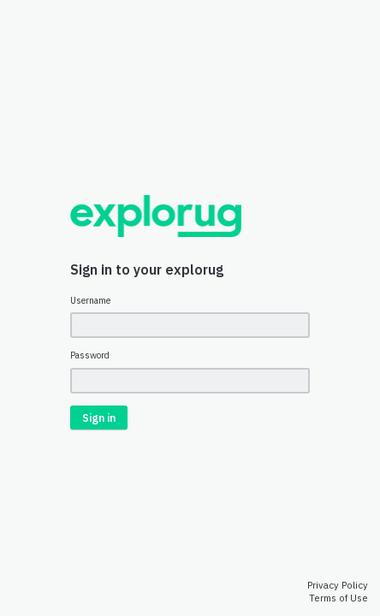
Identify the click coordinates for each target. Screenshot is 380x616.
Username (90, 300)
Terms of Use (338, 598)
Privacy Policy (337, 585)
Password (90, 355)
